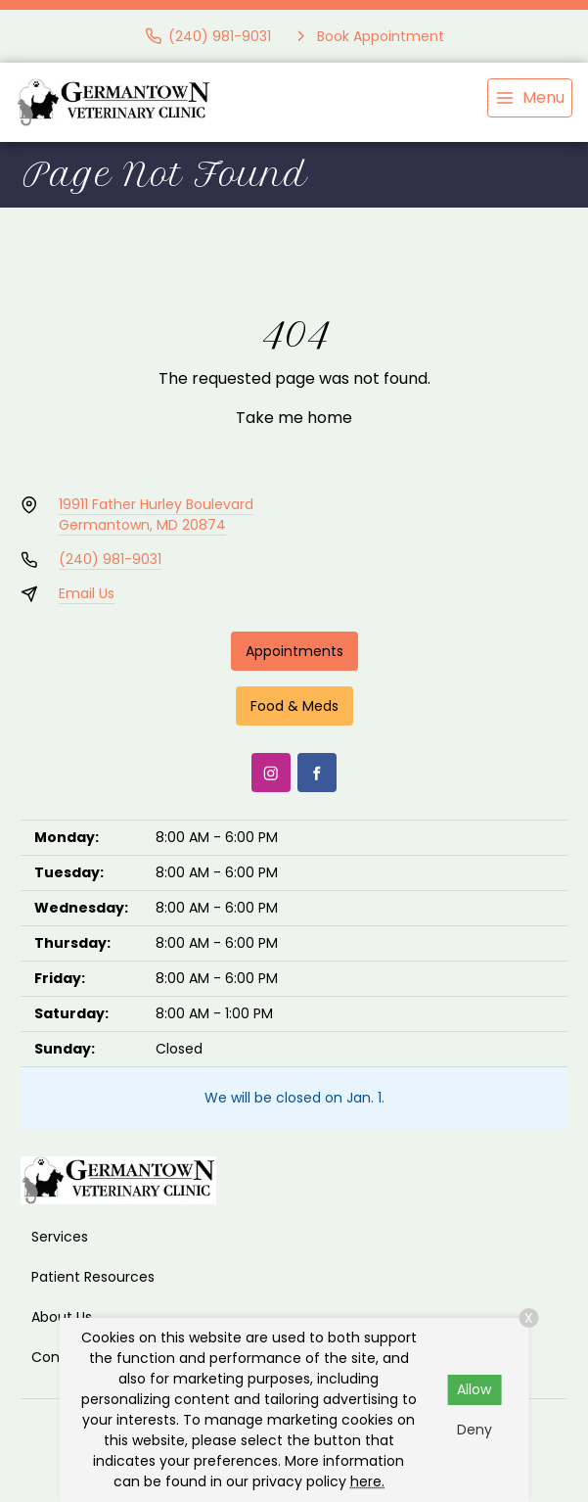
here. (367, 1481)
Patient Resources (93, 1277)
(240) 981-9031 (110, 559)
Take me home (294, 417)
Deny (474, 1429)
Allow (474, 1389)
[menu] (529, 97)
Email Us (86, 593)
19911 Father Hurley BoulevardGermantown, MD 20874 (156, 514)
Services (59, 1236)
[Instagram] (271, 772)
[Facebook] (317, 772)
